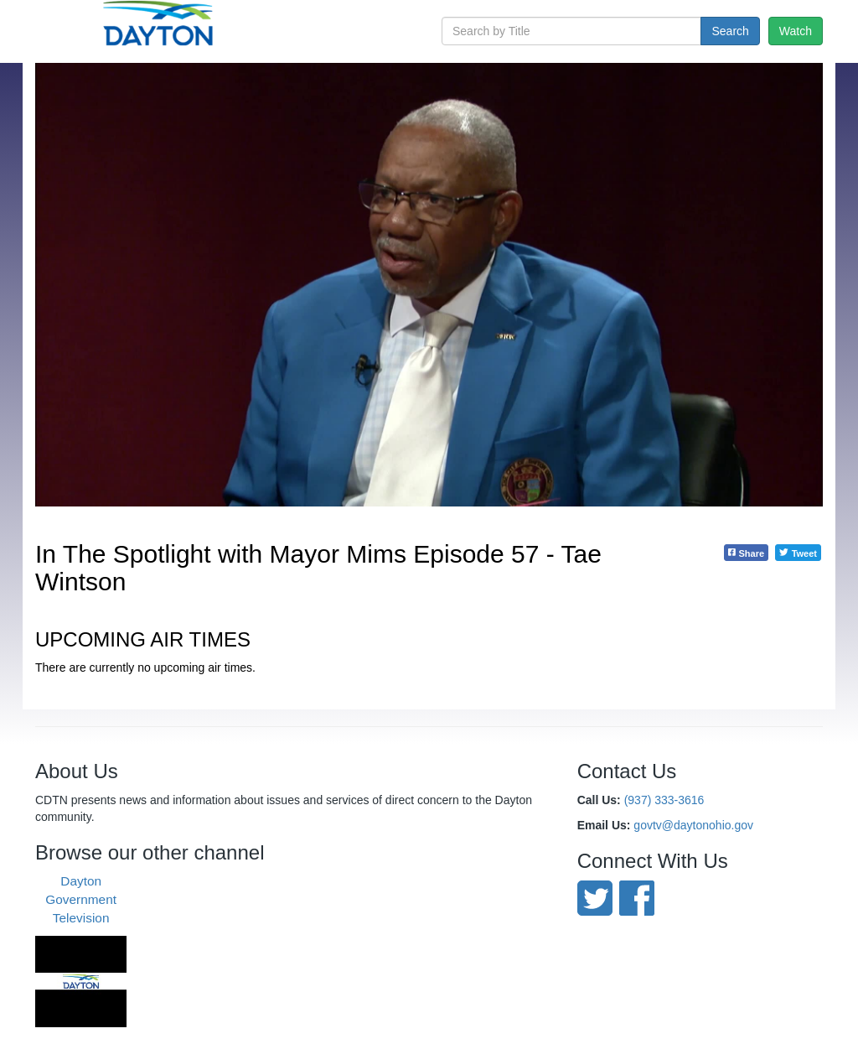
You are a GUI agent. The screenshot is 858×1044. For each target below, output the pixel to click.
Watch (795, 31)
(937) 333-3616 (664, 800)
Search (729, 31)
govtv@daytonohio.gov (693, 825)
